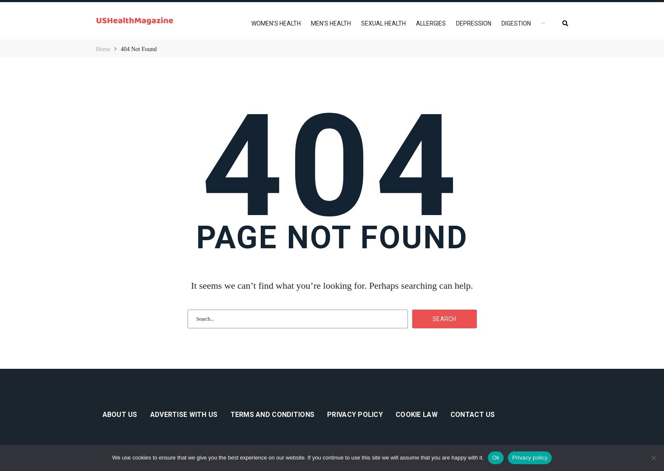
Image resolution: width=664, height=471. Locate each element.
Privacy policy (529, 457)
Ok (495, 457)
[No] (653, 458)
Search (444, 319)
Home (103, 49)
